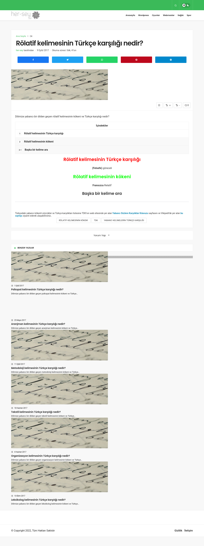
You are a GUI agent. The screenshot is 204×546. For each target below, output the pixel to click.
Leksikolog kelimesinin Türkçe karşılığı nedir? (38, 509)
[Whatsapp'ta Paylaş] (102, 60)
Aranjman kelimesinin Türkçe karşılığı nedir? (38, 333)
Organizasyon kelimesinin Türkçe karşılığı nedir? (40, 465)
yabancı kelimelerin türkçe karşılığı (124, 220)
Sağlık (181, 15)
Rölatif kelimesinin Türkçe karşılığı (40, 134)
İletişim (188, 540)
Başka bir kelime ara (33, 150)
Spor (189, 15)
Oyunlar (156, 15)
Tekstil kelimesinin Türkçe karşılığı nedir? (36, 421)
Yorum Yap (100, 235)
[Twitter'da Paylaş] (67, 60)
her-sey (19, 50)
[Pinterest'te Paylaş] (136, 60)
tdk (96, 220)
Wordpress (143, 15)
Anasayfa (130, 15)
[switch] (186, 5)
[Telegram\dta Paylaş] (170, 60)
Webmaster (169, 15)
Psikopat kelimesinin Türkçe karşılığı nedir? (37, 289)
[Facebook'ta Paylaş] (33, 60)
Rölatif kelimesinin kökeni (36, 142)
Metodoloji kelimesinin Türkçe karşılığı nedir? (38, 377)
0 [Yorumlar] (187, 105)
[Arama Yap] (175, 5)
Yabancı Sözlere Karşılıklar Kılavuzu (130, 213)
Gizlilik (178, 540)
